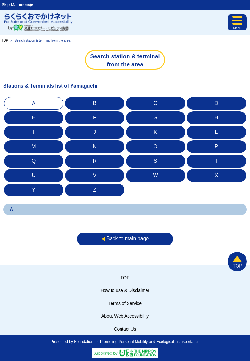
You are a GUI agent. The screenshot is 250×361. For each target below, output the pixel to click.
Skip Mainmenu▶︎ (18, 4)
